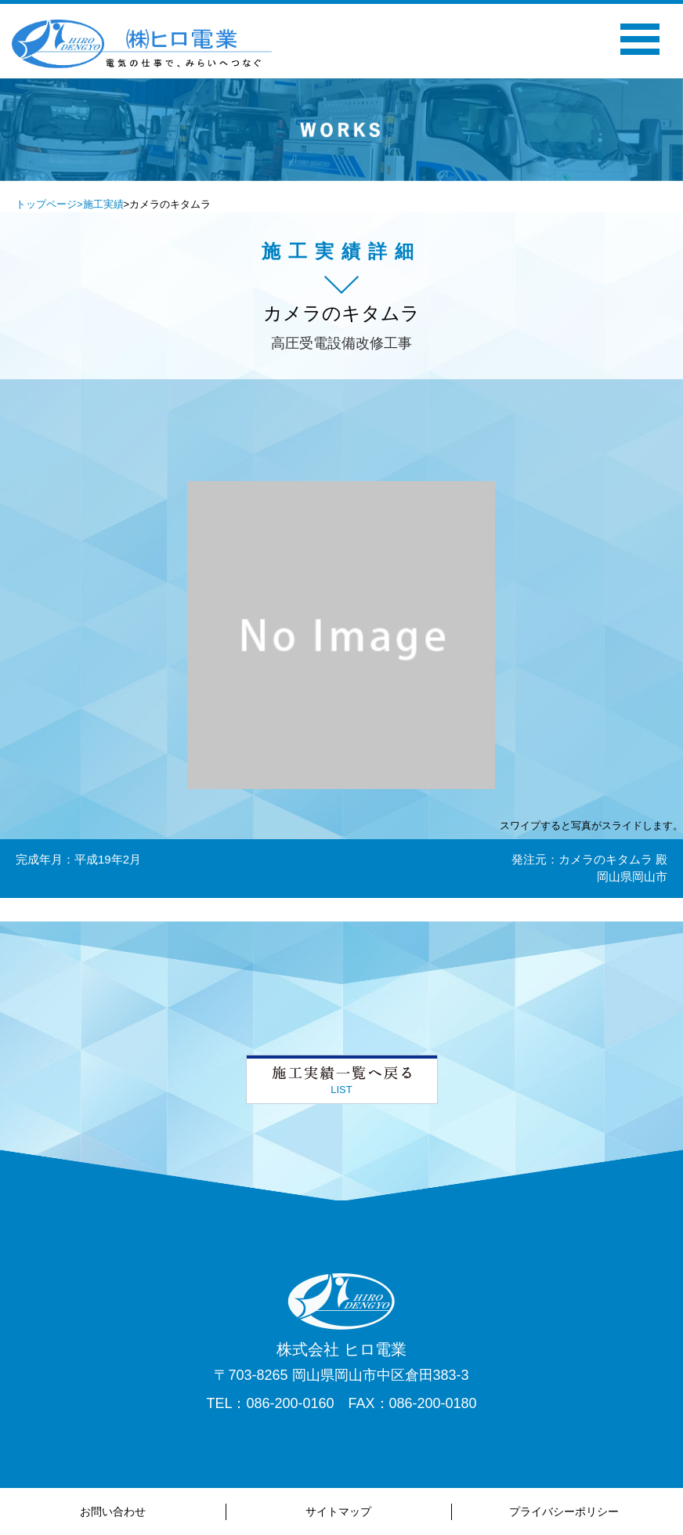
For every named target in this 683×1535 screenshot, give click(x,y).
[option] (341, 129)
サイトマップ (338, 1511)
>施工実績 (100, 204)
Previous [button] (185, 150)
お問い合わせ (113, 1511)
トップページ (46, 204)
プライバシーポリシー (564, 1511)
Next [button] (497, 150)
